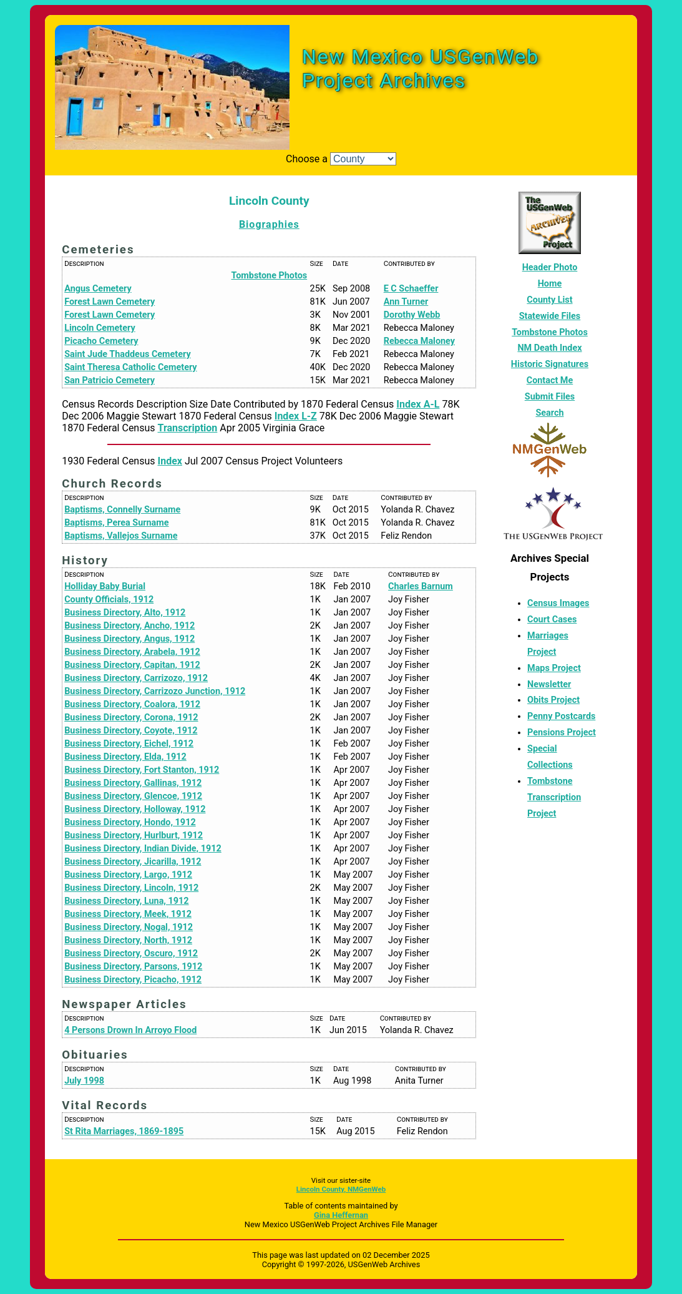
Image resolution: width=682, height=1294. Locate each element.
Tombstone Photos (269, 275)
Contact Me (550, 380)
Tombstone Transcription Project (554, 797)
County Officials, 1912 (108, 599)
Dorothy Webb (412, 315)
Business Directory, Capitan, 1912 (132, 665)
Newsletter (549, 684)
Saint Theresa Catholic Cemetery (130, 367)
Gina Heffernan (341, 1215)
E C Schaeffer (411, 288)
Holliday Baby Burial (104, 586)
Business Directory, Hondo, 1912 (129, 822)
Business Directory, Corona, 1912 (131, 717)
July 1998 (84, 1081)
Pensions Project (561, 732)
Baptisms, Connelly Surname (122, 509)
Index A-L (417, 404)
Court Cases (552, 619)
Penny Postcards (561, 716)
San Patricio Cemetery (109, 380)
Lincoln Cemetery (99, 328)
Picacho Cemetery (101, 341)
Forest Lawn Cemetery (109, 302)
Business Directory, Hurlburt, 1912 (133, 835)
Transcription (188, 428)
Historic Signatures (549, 364)
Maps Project (554, 668)
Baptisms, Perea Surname (116, 522)
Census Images (558, 603)
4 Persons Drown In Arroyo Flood (130, 1030)
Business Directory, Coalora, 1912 (132, 704)
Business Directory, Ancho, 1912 (129, 625)
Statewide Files (550, 316)
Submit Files (550, 396)
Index (170, 461)
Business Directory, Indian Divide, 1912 (143, 848)
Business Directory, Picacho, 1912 (133, 979)
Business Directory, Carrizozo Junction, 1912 (154, 691)
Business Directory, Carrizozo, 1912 (136, 678)
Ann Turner (406, 302)
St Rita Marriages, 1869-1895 (123, 1131)
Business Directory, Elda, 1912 (125, 757)
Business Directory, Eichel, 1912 (128, 743)
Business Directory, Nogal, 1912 (128, 927)
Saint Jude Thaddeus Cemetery (127, 354)
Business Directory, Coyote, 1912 (130, 730)
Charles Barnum (420, 586)
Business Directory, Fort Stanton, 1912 (141, 770)
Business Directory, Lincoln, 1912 (131, 888)
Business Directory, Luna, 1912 (126, 901)
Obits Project (553, 700)
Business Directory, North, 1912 (128, 940)
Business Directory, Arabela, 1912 (132, 652)
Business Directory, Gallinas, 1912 (133, 783)
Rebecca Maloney (419, 341)
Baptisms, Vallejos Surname (120, 536)
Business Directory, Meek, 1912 (128, 914)
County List (549, 300)
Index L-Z (296, 416)
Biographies (269, 224)
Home (550, 283)
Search (549, 413)
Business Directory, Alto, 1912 (124, 612)
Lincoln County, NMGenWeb (341, 1189)
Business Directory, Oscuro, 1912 (131, 953)
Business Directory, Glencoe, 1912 (133, 796)
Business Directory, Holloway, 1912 (134, 809)
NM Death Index (549, 348)
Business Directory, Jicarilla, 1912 (132, 861)
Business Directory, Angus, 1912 (129, 639)
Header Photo (550, 267)
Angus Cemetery (97, 288)
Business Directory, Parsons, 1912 (133, 966)
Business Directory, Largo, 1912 (128, 875)
